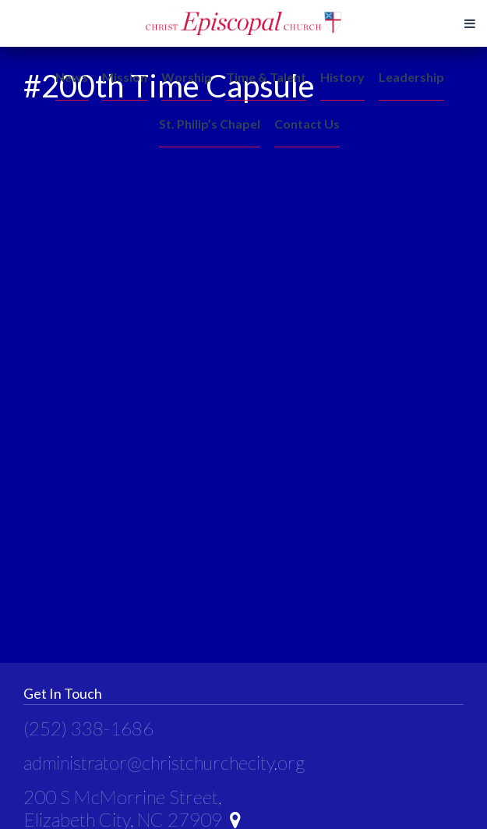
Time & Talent (266, 76)
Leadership (411, 76)
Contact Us (307, 123)
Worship (186, 76)
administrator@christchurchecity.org (164, 762)
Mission (124, 76)
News (71, 76)
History (342, 76)
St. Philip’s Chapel (209, 123)
